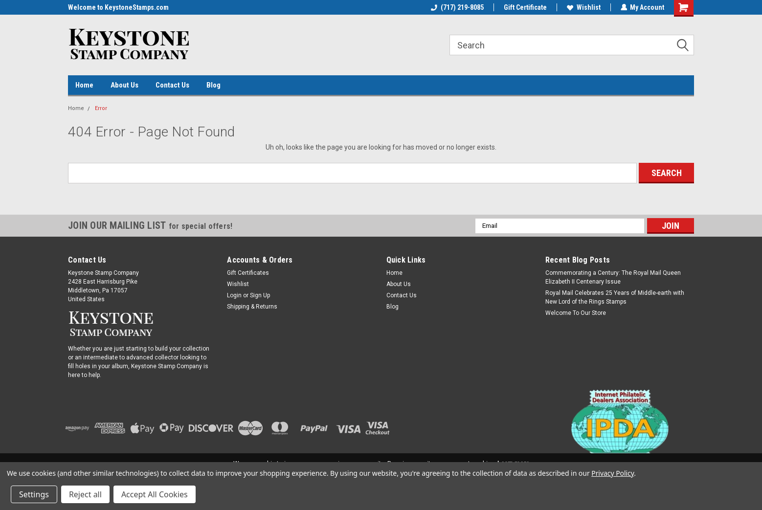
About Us (124, 85)
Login (234, 295)
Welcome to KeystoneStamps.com (118, 7)
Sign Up (260, 295)
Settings (34, 494)
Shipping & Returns (252, 306)
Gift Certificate (524, 7)
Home (84, 85)
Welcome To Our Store (575, 313)
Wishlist (583, 7)
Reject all (85, 494)
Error (101, 108)
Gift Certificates (248, 272)
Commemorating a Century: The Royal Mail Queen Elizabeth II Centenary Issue (613, 277)
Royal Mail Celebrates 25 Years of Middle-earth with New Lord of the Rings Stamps (614, 297)
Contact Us (172, 85)
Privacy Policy (612, 473)
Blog (213, 85)
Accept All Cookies (154, 494)
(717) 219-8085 (456, 7)
